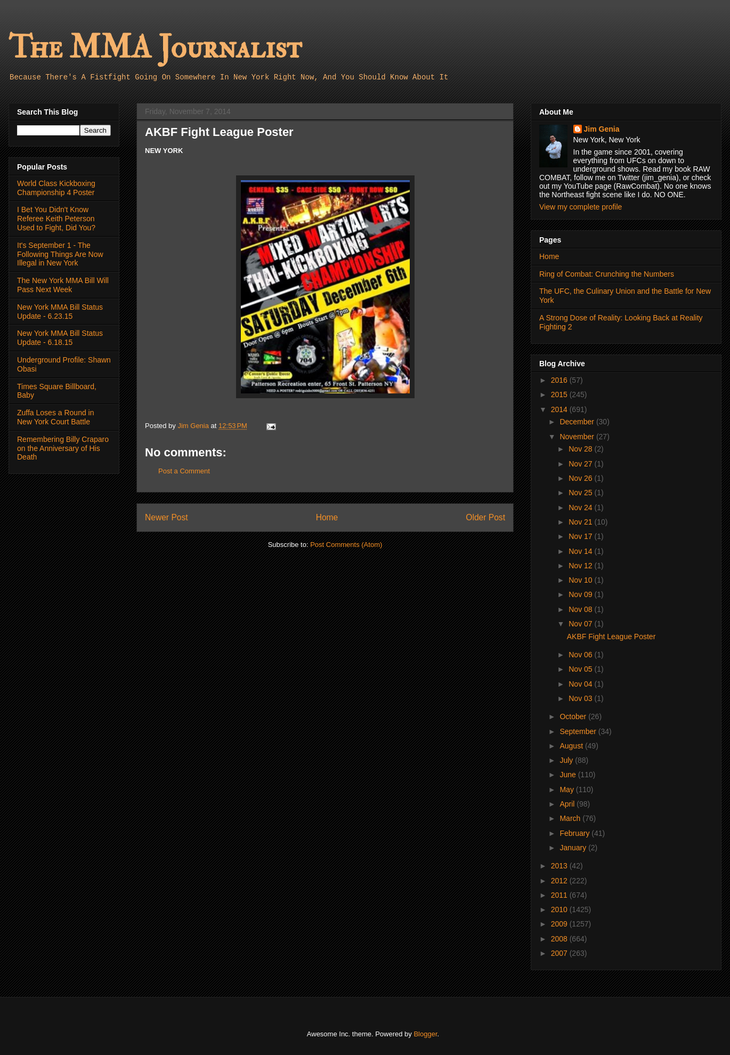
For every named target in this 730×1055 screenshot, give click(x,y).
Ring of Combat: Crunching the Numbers (606, 274)
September (578, 731)
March (570, 818)
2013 (560, 865)
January (573, 847)
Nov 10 (581, 580)
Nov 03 (581, 698)
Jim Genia (602, 129)
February (575, 833)
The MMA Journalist (155, 48)
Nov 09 (581, 594)
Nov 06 (581, 654)
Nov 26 (581, 478)
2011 (560, 895)
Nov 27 (581, 464)
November (577, 436)
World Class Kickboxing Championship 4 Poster (56, 188)
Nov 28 (581, 449)
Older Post (485, 517)
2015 (560, 394)
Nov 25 (581, 492)
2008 (560, 939)
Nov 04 (581, 684)
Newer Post (166, 517)
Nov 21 (581, 522)
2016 (560, 380)
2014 (560, 409)
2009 (560, 924)
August (572, 746)
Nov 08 (581, 609)
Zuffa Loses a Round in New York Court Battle (55, 417)
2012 (560, 880)
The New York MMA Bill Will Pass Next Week (63, 285)
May (567, 789)
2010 (560, 909)
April (568, 804)
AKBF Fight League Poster (611, 636)
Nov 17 (581, 536)
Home (327, 517)
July (567, 760)
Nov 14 (581, 551)
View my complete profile (580, 207)
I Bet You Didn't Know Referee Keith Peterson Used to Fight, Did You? (56, 218)
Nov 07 (581, 623)
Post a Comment (184, 471)
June (568, 774)
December (577, 421)
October (573, 716)
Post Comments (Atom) (346, 545)
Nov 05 (581, 669)
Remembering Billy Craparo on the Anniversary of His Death (63, 448)
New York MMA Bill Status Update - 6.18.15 (60, 338)
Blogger (425, 1034)
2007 (560, 953)
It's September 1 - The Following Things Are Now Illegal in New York (60, 254)
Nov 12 (581, 565)
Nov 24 (581, 507)
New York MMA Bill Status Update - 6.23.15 (60, 311)
